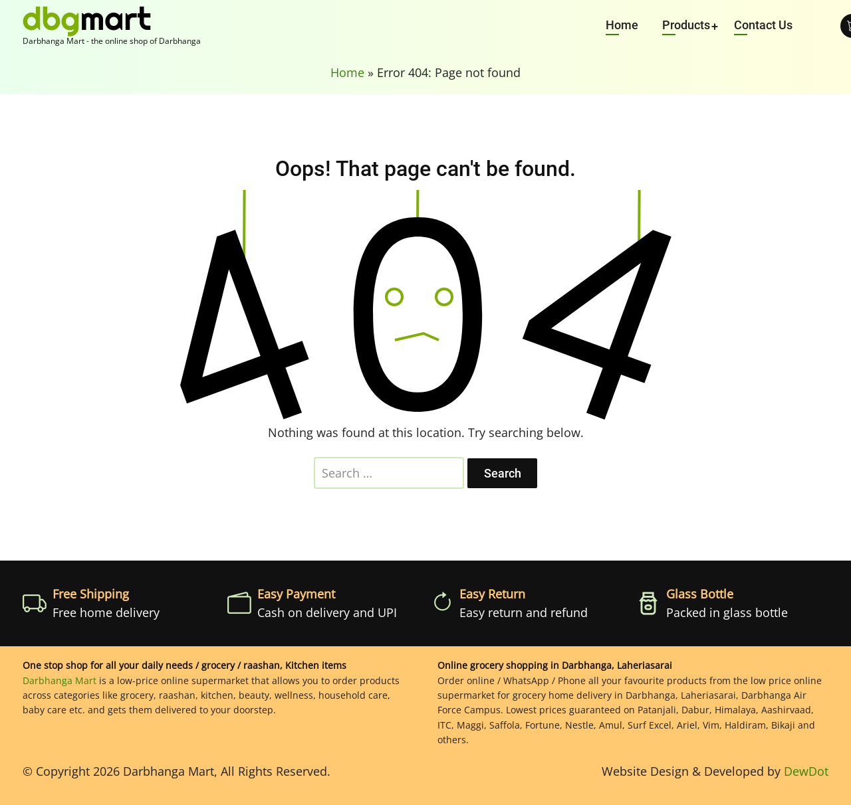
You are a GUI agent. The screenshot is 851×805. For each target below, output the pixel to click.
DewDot (806, 771)
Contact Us (763, 25)
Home (622, 25)
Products (686, 25)
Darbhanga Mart (59, 680)
